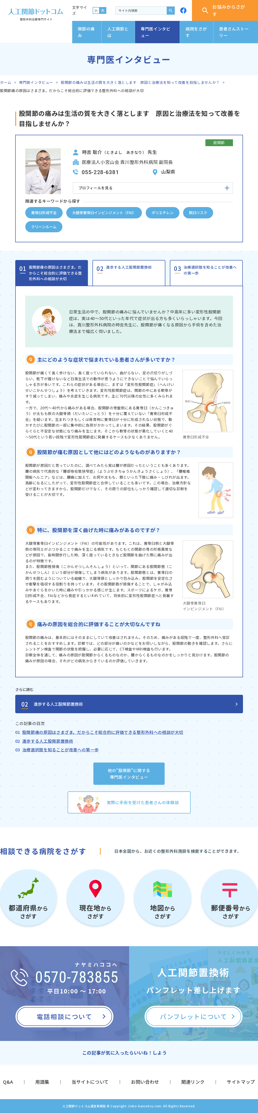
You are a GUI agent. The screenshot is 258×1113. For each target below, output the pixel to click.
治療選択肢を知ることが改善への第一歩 (210, 270)
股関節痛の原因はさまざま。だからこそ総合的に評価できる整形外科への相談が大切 (55, 272)
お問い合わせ (145, 1081)
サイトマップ (241, 1081)
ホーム (5, 82)
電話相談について (64, 1016)
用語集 (42, 1081)
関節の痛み (86, 32)
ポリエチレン (163, 212)
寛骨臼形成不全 (44, 212)
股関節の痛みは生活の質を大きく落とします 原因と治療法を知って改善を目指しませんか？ (140, 82)
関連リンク (193, 1081)
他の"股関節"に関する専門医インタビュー (129, 773)
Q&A (8, 1081)
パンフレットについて (193, 1016)
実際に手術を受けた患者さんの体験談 (143, 802)
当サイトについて (90, 1081)
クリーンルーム (43, 226)
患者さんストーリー (234, 32)
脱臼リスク (198, 212)
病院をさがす (196, 32)
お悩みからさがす (223, 10)
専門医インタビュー (155, 32)
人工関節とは (117, 32)
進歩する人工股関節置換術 (129, 267)
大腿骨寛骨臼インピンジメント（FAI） (104, 212)
